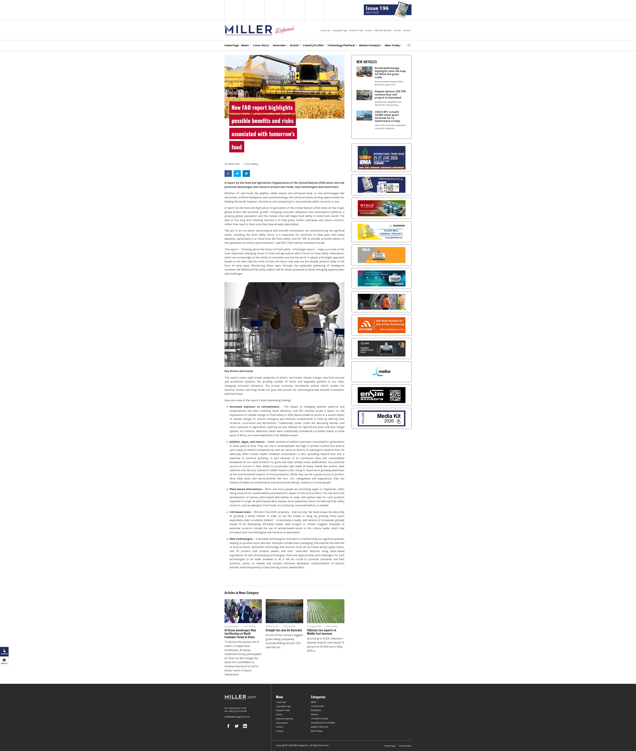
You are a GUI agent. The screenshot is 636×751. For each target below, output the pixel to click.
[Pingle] (381, 232)
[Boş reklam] (381, 185)
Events (369, 30)
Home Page (232, 45)
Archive (397, 30)
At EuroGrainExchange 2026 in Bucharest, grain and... (389, 83)
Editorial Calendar (382, 30)
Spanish (254, 10)
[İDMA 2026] (381, 157)
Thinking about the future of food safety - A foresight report (278, 249)
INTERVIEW (316, 710)
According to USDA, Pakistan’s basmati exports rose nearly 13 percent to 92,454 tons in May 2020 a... (325, 644)
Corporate (325, 30)
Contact (406, 30)
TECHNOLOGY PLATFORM (323, 722)
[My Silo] (381, 208)
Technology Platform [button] (341, 45)
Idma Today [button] (392, 45)
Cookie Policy (405, 745)
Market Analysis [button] (369, 45)
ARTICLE (314, 714)
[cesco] (381, 302)
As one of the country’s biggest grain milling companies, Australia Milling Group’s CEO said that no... (284, 641)
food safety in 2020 (281, 415)
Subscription (282, 722)
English (234, 10)
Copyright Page (339, 30)
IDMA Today (316, 731)
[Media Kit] (381, 418)
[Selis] (381, 255)
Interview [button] (279, 45)
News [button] (245, 45)
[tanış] (381, 348)
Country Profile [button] (313, 45)
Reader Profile (356, 30)
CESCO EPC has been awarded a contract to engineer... (390, 127)
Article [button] (294, 45)
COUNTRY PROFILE (319, 718)
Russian (294, 10)
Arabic (274, 10)
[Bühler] (381, 278)
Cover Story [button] (260, 45)
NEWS (314, 702)
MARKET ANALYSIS (319, 726)
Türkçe (314, 10)
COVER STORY (317, 706)
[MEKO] (381, 372)
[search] (408, 45)
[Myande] (381, 325)
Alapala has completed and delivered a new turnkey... (388, 103)
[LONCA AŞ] (381, 395)
